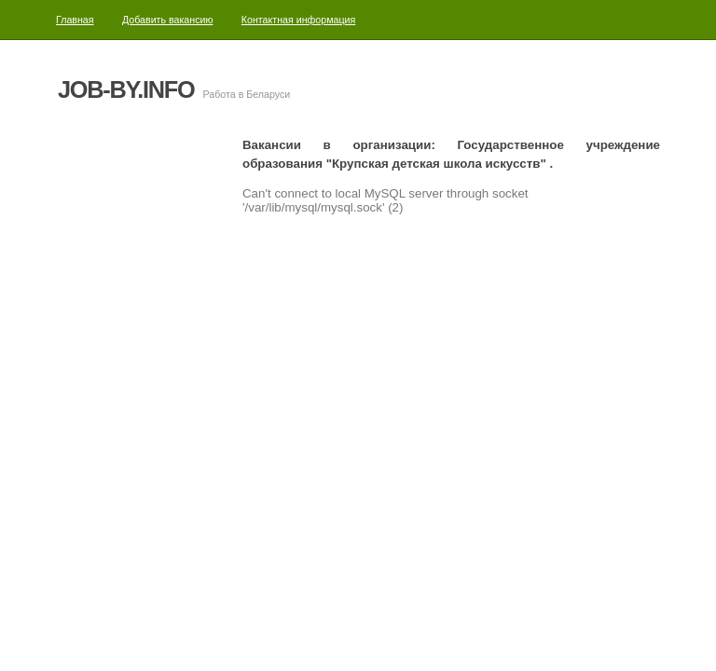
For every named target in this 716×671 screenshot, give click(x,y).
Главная (75, 19)
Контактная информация (298, 19)
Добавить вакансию (167, 19)
